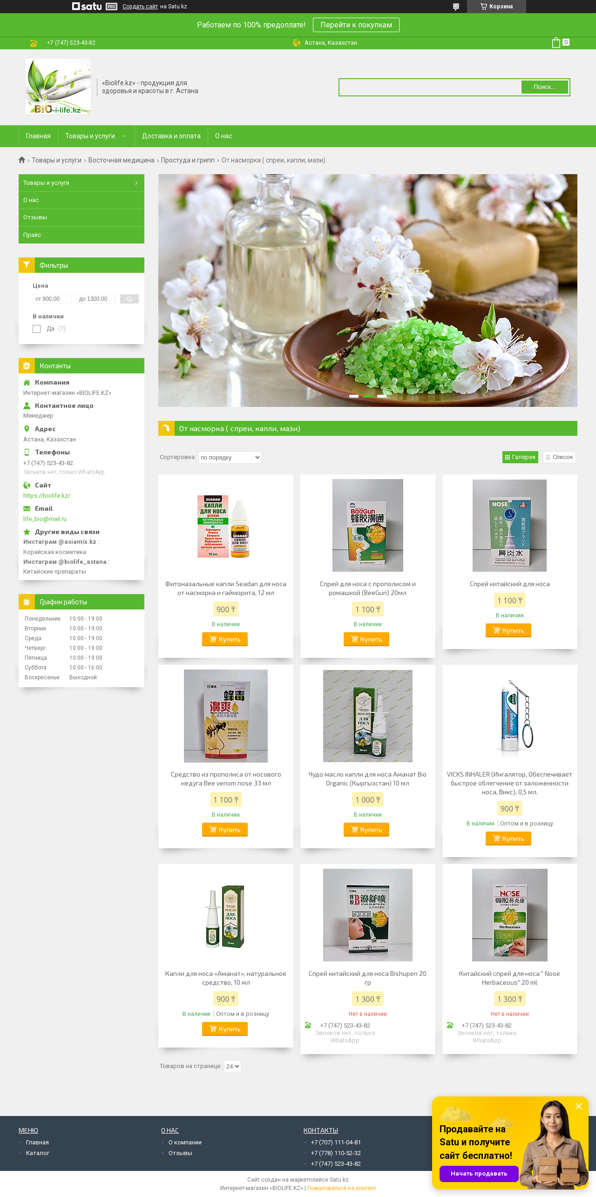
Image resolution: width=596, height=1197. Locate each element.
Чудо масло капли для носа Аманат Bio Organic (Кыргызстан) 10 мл (368, 778)
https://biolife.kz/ (46, 495)
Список (563, 456)
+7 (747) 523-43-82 (336, 1163)
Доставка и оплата (171, 136)
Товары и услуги (90, 136)
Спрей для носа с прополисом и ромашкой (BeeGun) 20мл (368, 588)
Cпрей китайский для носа (510, 584)
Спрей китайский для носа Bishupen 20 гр (368, 977)
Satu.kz (339, 1180)
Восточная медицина (121, 160)
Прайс (32, 234)
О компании (185, 1142)
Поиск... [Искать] (545, 86)
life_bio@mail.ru (45, 518)
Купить (230, 639)
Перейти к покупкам (356, 24)
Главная (38, 136)
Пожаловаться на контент (341, 1188)
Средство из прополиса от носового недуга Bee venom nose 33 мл (226, 778)
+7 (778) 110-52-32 (336, 1153)
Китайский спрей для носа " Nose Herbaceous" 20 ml (509, 977)
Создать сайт (140, 6)
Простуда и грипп (188, 160)
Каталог (37, 1153)
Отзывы (35, 217)
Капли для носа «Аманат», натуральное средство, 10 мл (225, 977)
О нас (223, 136)
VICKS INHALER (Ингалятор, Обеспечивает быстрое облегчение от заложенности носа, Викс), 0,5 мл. (509, 783)
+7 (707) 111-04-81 (336, 1142)
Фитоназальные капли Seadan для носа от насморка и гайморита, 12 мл (225, 588)
